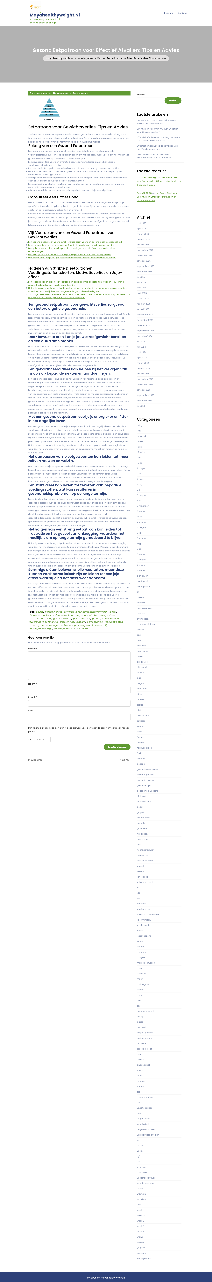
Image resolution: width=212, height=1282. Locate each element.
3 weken (141, 511)
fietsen (140, 737)
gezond (96, 618)
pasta (140, 1021)
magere (141, 957)
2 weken (141, 479)
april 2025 (142, 293)
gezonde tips (144, 785)
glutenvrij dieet (144, 801)
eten (139, 731)
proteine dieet (144, 1048)
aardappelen (144, 586)
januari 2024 (143, 373)
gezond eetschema (147, 769)
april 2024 (142, 357)
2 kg (139, 473)
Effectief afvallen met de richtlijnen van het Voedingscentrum (157, 147)
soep (139, 1075)
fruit (139, 753)
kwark (140, 930)
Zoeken (141, 94)
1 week (140, 441)
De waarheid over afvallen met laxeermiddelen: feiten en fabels (154, 156)
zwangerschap (144, 1258)
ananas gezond (145, 608)
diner (139, 694)
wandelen (142, 1199)
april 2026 (142, 228)
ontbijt (140, 1016)
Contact (182, 12)
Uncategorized (85, 58)
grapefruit (142, 812)
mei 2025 (141, 287)
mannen (141, 973)
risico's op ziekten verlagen (44, 625)
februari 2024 (144, 368)
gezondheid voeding (147, 790)
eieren (140, 704)
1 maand (141, 436)
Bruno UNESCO (144, 193)
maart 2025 (143, 298)
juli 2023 (141, 405)
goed (140, 806)
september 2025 (145, 266)
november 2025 (145, 255)
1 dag (139, 425)
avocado (141, 613)
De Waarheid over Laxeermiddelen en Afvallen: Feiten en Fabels (156, 122)
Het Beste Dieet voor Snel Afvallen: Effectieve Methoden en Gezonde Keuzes (159, 181)
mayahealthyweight (147, 177)
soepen (141, 1081)
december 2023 (145, 379)
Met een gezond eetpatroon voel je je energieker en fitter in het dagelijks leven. (69, 254)
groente (141, 823)
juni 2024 (141, 346)
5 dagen (141, 527)
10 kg (139, 446)
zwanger (141, 1253)
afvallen (141, 597)
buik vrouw (142, 651)
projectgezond (144, 1038)
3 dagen (141, 495)
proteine (141, 1043)
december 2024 (145, 314)
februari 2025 (144, 303)
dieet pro (142, 688)
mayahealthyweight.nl (55, 15)
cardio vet (142, 661)
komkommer (143, 909)
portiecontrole (95, 621)
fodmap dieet (144, 747)
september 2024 (145, 330)
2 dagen (141, 468)
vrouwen (141, 1193)
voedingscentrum (146, 1177)
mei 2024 (141, 352)
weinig (140, 1236)
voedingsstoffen (63, 628)
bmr (139, 634)
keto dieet (142, 876)
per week (141, 1027)
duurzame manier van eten (44, 615)
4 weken (141, 522)
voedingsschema (146, 1183)
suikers (140, 1086)
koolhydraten (144, 919)
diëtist (112, 611)
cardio (140, 656)
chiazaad (142, 667)
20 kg (139, 484)
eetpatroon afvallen (87, 615)
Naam (32, 683)
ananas (141, 602)
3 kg (139, 500)
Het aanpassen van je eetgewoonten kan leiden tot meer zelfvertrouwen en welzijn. (72, 257)
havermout (143, 839)
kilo (138, 892)
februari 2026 (143, 239)
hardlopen (142, 833)
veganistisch (143, 1118)
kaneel (140, 866)
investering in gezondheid (43, 621)
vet (138, 1140)
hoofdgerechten (145, 849)
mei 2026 (141, 223)
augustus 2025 (144, 271)
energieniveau (108, 615)
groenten (142, 828)
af (138, 591)
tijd (138, 1091)
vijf (138, 1156)
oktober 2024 (144, 325)
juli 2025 (141, 276)
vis (138, 1161)
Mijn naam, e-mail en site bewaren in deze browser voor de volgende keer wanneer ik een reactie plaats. (79, 729)
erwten (140, 726)
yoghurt (141, 1247)
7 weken (141, 565)
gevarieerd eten (62, 618)
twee (139, 1102)
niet (139, 1000)
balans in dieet (53, 611)
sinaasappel (143, 1064)
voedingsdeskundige (40, 628)
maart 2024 (143, 362)
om (138, 1005)
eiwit (139, 710)
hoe (139, 844)
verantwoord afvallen (148, 1134)
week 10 (141, 1215)
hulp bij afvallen (145, 860)
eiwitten (141, 720)
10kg (139, 457)
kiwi (138, 898)
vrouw (140, 1188)
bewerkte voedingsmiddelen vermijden (86, 611)
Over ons (168, 12)
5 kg (139, 532)
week (139, 1210)
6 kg (139, 548)
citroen (140, 672)
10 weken (141, 452)
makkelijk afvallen (146, 962)
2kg (138, 489)
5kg (139, 543)
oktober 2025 (144, 260)
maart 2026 (143, 233)
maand (141, 946)
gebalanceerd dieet (40, 618)
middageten (143, 984)
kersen (140, 871)
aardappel (142, 581)
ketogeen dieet (145, 882)
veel (139, 1113)
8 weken (141, 570)
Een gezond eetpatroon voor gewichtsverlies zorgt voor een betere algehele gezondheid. (75, 241)
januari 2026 (143, 244)
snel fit (140, 1070)
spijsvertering (68, 625)
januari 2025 (143, 309)
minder (140, 989)
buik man (141, 645)
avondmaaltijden (146, 624)
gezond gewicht (145, 774)
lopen (140, 941)
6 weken (141, 554)
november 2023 (145, 384)
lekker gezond (144, 935)
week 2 (140, 1220)
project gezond (145, 1032)
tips (107, 625)
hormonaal (142, 855)
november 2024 (145, 319)
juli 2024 (141, 341)
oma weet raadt (145, 1011)
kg (138, 887)
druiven (141, 699)
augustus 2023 (144, 400)
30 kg (139, 516)
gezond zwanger (145, 780)
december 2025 (145, 250)
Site (30, 710)
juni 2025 (141, 282)
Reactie (33, 648)
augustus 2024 (144, 336)
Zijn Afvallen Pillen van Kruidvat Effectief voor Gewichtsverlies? (157, 130)
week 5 (140, 1231)
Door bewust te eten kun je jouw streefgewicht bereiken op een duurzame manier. (71, 245)
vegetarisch (143, 1124)
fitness (140, 742)
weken (140, 1242)
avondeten (143, 618)
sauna (140, 1054)
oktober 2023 (144, 389)
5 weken (141, 538)
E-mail (32, 697)
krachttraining (144, 925)
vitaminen (142, 1167)
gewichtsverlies (81, 618)
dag (139, 677)
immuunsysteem (111, 618)
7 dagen (141, 559)
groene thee (143, 817)
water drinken (81, 628)
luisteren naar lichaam (72, 621)
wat (139, 1204)
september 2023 (145, 395)
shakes (140, 1059)
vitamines (142, 1172)
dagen (140, 683)
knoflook (141, 903)
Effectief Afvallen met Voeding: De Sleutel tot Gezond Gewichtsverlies (158, 139)
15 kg (139, 462)
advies (39, 611)
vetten (140, 1145)
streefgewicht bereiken (90, 625)
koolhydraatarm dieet (148, 914)
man (139, 968)
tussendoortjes (145, 1097)
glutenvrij (141, 796)
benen (140, 629)
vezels (140, 1150)
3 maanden (143, 505)
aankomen (142, 575)
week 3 (140, 1226)
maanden (142, 952)
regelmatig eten (114, 621)
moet (140, 995)
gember (141, 758)
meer (140, 978)
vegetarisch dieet (146, 1129)
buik (139, 640)
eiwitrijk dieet (144, 715)
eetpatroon (67, 615)
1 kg (139, 430)
